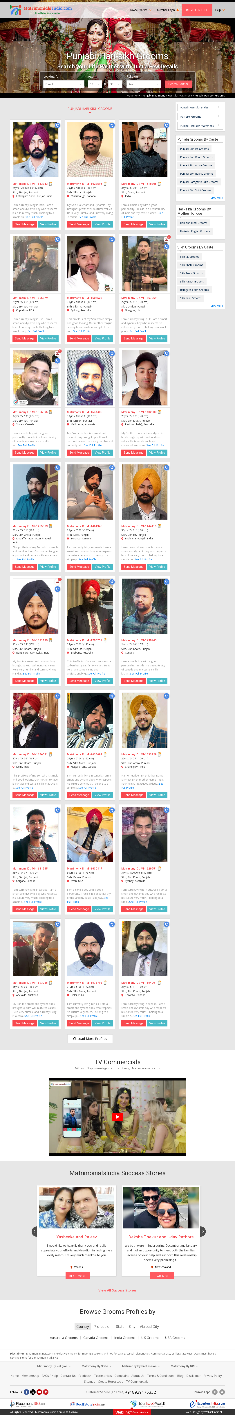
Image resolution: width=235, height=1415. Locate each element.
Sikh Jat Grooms (189, 256)
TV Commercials (137, 1382)
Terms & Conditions (160, 1376)
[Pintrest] (45, 1392)
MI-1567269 (149, 298)
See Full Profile (34, 217)
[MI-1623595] (90, 149)
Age (90, 76)
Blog (180, 1376)
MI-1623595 (94, 183)
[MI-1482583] (144, 377)
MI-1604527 (94, 298)
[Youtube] (39, 1392)
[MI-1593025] (35, 948)
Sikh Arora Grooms (191, 273)
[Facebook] (26, 1392)
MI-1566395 (40, 412)
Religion (132, 76)
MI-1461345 (94, 526)
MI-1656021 (40, 754)
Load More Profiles (90, 1038)
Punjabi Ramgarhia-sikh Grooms (199, 182)
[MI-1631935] (35, 834)
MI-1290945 (149, 640)
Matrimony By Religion (54, 1366)
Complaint (122, 1376)
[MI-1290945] (144, 606)
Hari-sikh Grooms (190, 116)
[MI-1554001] (144, 948)
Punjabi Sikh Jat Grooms (194, 149)
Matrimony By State (96, 1366)
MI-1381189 (40, 640)
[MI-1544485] (90, 377)
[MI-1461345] (90, 492)
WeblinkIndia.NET (214, 1412)
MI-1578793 (94, 982)
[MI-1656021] (35, 720)
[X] (33, 1392)
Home (14, 1376)
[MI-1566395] (35, 377)
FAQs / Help (50, 1376)
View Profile (48, 224)
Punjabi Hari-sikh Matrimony (197, 126)
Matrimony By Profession (141, 1366)
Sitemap (89, 1382)
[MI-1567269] (144, 263)
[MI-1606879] (35, 263)
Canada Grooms (96, 1337)
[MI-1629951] (144, 834)
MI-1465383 (40, 526)
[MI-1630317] (90, 834)
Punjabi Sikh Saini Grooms (195, 190)
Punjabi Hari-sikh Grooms (90, 108)
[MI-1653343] (35, 149)
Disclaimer (193, 1376)
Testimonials (103, 1376)
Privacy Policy (212, 1376)
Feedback (84, 1376)
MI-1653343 (40, 183)
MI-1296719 (94, 640)
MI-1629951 (149, 868)
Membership (30, 1376)
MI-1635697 (94, 754)
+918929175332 (140, 1392)
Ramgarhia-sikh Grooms (194, 289)
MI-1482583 (149, 412)
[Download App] (215, 1392)
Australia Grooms (64, 1337)
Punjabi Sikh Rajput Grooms (196, 173)
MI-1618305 (149, 183)
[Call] (57, 125)
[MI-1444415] (144, 492)
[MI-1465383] (35, 492)
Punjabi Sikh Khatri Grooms (196, 157)
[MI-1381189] (35, 606)
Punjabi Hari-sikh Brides (194, 107)
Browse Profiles (140, 10)
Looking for (51, 76)
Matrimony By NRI (184, 1366)
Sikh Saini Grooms (191, 298)
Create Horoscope (110, 1382)
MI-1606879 (40, 298)
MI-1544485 (94, 412)
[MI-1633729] (144, 720)
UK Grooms (150, 1337)
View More (217, 197)
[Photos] (166, 239)
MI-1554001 (149, 982)
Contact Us (68, 1376)
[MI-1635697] (90, 720)
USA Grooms (175, 1337)
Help (220, 10)
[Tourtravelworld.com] (147, 1404)
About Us (137, 1376)
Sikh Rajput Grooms (192, 281)
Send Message (25, 224)
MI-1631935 (40, 868)
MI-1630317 (94, 868)
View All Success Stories (117, 1290)
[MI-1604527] (90, 263)
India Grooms (124, 1337)
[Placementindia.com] (27, 1404)
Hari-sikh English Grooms (195, 231)
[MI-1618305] (144, 149)
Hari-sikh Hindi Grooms (193, 223)
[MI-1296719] (90, 606)
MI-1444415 (149, 526)
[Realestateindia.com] (87, 1404)
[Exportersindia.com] (207, 1404)
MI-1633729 (149, 754)
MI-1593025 (40, 982)
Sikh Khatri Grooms (191, 265)
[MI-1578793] (90, 948)
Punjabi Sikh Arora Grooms (196, 165)
